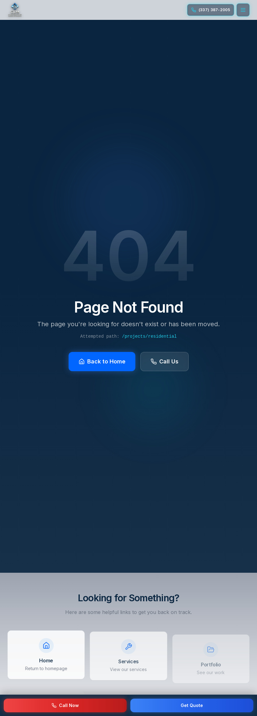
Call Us (164, 361)
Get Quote (192, 705)
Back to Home (102, 361)
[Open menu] (243, 9)
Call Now (65, 705)
